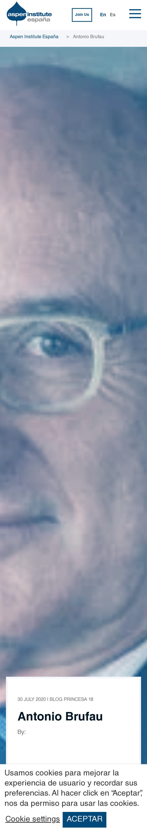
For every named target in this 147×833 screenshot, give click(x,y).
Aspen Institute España (34, 37)
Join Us (82, 15)
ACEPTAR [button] (85, 820)
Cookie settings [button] (32, 819)
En (103, 15)
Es (113, 15)
